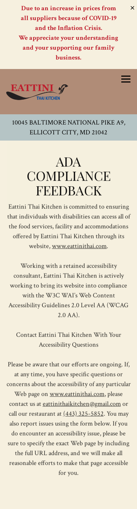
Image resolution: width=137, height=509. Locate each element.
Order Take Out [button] (68, 484)
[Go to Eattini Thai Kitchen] (68, 127)
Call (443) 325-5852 (68, 467)
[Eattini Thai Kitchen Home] (37, 91)
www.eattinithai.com (79, 246)
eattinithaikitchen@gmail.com (82, 404)
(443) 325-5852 (83, 414)
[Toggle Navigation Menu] (126, 79)
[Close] (132, 7)
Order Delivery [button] (69, 501)
